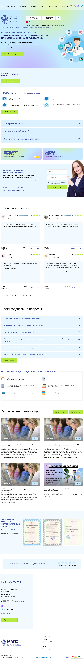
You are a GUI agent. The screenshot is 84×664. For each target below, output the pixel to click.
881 (74, 248)
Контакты (64, 6)
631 (75, 287)
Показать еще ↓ (9, 360)
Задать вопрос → (9, 620)
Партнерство (52, 6)
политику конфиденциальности (58, 182)
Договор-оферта (46, 649)
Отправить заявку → (10, 81)
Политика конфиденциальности (43, 657)
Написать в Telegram (9, 609)
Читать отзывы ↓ (9, 112)
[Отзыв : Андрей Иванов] (4, 248)
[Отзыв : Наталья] (47, 287)
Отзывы (33, 6)
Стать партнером (47, 641)
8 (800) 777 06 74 (47, 25)
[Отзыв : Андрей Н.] (4, 287)
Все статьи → (75, 412)
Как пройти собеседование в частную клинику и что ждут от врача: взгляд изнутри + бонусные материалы (62, 445)
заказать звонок (59, 25)
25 (38, 248)
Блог (42, 6)
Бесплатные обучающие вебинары (37, 22)
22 (80, 248)
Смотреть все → (28, 295)
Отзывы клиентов (47, 644)
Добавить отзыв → (10, 295)
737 (31, 248)
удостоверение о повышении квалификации (27, 44)
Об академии (11, 6)
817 (32, 287)
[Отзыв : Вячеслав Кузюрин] (47, 248)
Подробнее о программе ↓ (12, 54)
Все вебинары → (60, 412)
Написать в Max (8, 606)
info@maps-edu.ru (7, 614)
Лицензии (23, 6)
